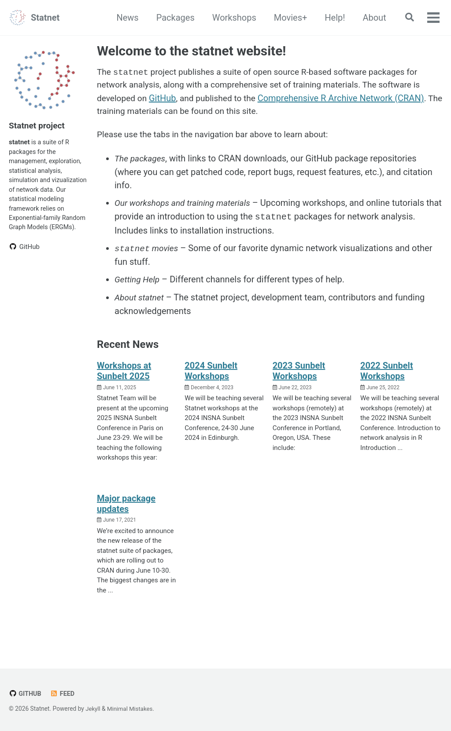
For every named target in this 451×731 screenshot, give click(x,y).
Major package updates (126, 507)
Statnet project (38, 125)
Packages (172, 17)
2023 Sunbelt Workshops (299, 374)
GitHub (165, 100)
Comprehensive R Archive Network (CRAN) (347, 100)
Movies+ (287, 17)
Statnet (45, 17)
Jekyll (93, 709)
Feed (63, 694)
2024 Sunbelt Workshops (211, 374)
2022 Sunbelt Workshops (386, 374)
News (125, 17)
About (371, 17)
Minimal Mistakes (131, 709)
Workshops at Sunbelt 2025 (124, 374)
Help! (332, 17)
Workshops (231, 17)
